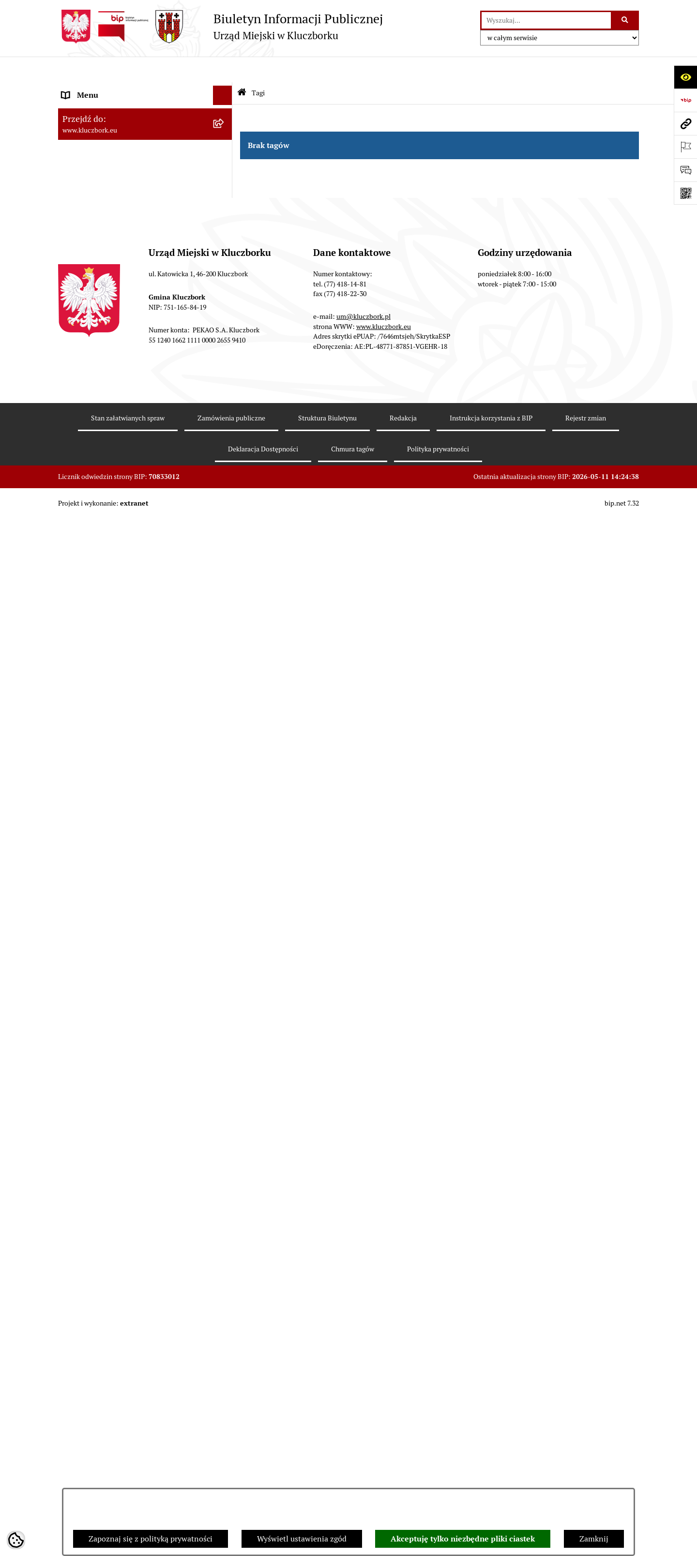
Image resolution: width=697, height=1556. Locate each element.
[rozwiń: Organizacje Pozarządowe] (224, 592)
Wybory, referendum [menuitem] (97, 739)
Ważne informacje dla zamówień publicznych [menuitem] (118, 466)
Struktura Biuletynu (327, 1456)
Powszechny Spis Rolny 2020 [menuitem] (112, 998)
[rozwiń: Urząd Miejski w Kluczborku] (224, 186)
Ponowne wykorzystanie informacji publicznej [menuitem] (123, 280)
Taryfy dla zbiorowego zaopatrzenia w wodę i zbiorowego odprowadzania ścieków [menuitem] (136, 973)
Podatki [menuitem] (75, 364)
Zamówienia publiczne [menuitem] (101, 441)
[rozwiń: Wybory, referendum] (224, 739)
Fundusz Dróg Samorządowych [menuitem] (115, 1018)
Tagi (258, 66)
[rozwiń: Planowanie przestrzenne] (224, 402)
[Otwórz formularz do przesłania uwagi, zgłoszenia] (685, 169)
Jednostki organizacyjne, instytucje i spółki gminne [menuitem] (136, 211)
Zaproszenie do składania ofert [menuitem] (115, 522)
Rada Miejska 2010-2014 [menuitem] (105, 166)
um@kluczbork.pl (363, 1355)
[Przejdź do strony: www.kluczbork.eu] (685, 123)
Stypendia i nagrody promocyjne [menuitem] (118, 1087)
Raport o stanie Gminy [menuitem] (101, 344)
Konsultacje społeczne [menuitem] (100, 948)
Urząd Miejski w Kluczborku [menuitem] (110, 185)
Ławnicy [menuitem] (76, 758)
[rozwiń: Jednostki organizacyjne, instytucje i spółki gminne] (224, 205)
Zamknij (593, 1539)
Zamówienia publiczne (231, 1456)
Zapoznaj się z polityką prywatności (150, 1539)
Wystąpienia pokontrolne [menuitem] (106, 778)
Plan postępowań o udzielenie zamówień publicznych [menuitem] (133, 497)
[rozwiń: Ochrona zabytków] (224, 422)
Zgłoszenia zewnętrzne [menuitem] (102, 1138)
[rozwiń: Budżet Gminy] (224, 325)
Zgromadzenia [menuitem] (87, 797)
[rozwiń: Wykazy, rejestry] (224, 720)
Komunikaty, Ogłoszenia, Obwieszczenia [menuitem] (131, 631)
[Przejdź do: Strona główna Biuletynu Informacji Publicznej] (241, 67)
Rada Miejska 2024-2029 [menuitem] (105, 108)
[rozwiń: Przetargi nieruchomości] (224, 383)
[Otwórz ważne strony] (685, 146)
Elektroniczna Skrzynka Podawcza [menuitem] (121, 650)
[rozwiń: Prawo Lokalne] (224, 306)
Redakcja (403, 1456)
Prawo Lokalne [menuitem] (87, 305)
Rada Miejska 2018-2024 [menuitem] (105, 127)
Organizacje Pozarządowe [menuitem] (106, 592)
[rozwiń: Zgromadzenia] (224, 797)
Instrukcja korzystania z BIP (491, 1456)
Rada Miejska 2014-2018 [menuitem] (105, 147)
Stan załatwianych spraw (128, 1456)
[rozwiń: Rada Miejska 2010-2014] (224, 166)
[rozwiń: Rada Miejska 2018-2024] (224, 128)
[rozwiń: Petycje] (224, 573)
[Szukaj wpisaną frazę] (625, 20)
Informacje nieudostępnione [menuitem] (111, 255)
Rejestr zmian (585, 1456)
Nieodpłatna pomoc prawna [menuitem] (110, 816)
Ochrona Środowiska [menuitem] (97, 669)
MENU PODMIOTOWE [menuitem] (100, 89)
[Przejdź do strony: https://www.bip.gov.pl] (685, 100)
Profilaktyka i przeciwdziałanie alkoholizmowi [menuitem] (115, 923)
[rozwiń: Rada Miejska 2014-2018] (224, 147)
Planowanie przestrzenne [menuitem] (106, 402)
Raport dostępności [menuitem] (95, 1068)
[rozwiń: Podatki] (224, 364)
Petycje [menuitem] (74, 573)
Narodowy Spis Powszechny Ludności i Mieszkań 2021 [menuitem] (129, 1043)
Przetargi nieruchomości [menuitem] (104, 383)
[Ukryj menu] (222, 69)
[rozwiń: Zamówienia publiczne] (224, 441)
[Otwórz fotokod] (685, 193)
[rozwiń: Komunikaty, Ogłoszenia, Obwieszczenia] (224, 631)
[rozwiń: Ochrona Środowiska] (224, 669)
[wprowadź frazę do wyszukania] (546, 20)
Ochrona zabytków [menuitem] (94, 422)
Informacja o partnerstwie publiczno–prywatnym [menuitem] (127, 892)
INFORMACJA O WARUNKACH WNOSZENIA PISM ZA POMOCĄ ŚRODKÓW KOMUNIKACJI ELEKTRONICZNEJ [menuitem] (119, 1174)
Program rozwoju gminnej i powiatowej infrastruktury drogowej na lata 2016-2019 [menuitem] (136, 861)
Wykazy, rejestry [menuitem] (90, 720)
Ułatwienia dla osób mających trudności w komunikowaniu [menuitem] (134, 694)
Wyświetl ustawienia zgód (302, 1539)
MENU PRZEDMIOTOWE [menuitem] (105, 236)
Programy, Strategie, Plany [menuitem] (107, 611)
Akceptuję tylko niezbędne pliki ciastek (463, 1539)
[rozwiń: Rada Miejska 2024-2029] (224, 108)
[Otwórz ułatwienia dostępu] (685, 77)
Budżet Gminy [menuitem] (86, 325)
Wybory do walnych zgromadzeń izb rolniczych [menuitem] (124, 1112)
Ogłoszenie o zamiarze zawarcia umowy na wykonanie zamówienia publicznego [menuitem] (136, 547)
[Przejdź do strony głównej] (220, 27)
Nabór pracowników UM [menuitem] (103, 836)
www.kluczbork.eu (383, 1365)
